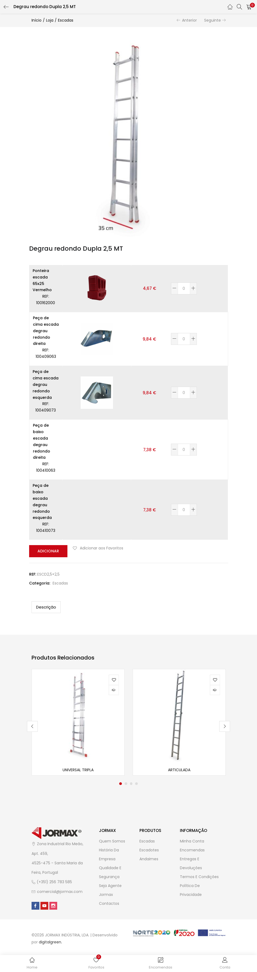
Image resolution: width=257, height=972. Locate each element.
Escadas (65, 20)
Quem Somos (112, 841)
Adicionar (47, 551)
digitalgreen (50, 942)
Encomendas (192, 850)
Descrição (46, 607)
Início (37, 20)
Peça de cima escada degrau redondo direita (46, 330)
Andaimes (148, 859)
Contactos (109, 904)
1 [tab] (120, 784)
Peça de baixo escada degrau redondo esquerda (42, 501)
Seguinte (212, 20)
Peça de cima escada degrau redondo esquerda (46, 384)
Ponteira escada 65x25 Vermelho (42, 280)
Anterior (189, 20)
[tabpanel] (78, 722)
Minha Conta (192, 841)
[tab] (46, 607)
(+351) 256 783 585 (54, 882)
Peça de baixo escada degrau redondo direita (41, 441)
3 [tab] (131, 784)
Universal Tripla (78, 770)
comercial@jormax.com (60, 892)
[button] (249, 6)
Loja (49, 20)
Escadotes (149, 850)
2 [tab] (126, 784)
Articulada (179, 770)
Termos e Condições (199, 877)
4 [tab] (136, 784)
